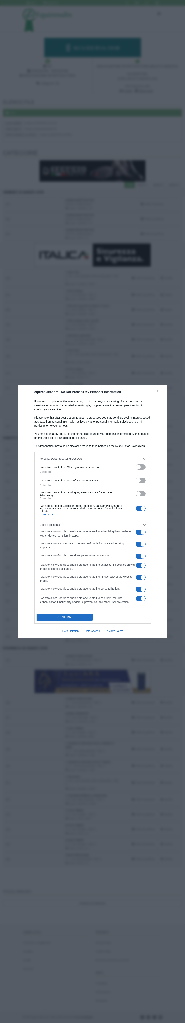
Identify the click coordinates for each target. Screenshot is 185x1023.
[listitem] (93, 459)
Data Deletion (70, 630)
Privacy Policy (114, 630)
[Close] (159, 392)
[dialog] (92, 511)
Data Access (92, 630)
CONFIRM (64, 617)
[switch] (141, 467)
